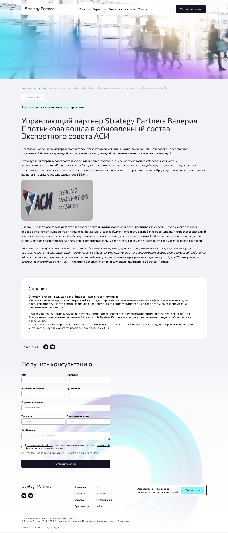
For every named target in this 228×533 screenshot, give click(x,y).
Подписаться (192, 491)
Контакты (80, 494)
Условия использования (68, 522)
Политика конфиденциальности (99, 522)
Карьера (79, 500)
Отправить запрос (65, 464)
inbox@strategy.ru (51, 528)
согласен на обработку (40, 446)
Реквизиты (123, 522)
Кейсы (99, 507)
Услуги (99, 487)
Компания (80, 487)
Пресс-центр (38, 88)
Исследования (104, 500)
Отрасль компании (32, 402)
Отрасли (100, 494)
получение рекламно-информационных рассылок (69, 453)
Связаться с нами (191, 9)
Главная (26, 88)
